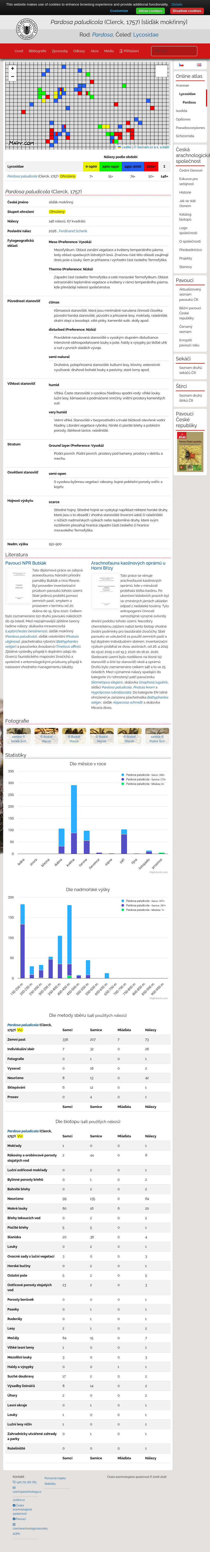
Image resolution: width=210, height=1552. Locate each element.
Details (177, 4)
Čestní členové (190, 170)
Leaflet (124, 147)
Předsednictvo (190, 250)
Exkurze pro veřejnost (188, 181)
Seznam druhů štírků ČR (190, 397)
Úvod (19, 51)
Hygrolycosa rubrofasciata (111, 692)
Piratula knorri (144, 687)
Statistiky (50, 1483)
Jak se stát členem (187, 203)
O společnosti (190, 241)
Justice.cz (19, 1499)
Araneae (182, 85)
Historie (185, 192)
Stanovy (185, 267)
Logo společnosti (188, 230)
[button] (23, 112)
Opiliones (183, 119)
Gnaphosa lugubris (153, 682)
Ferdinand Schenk (73, 231)
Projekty (185, 258)
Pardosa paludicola (21, 636)
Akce (95, 51)
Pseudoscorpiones (190, 128)
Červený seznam (185, 329)
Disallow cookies (187, 11)
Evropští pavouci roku (189, 342)
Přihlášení (131, 51)
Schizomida (185, 136)
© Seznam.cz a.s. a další (151, 147)
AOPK (16, 1533)
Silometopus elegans (107, 682)
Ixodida (181, 111)
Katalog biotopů (185, 216)
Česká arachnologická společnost (22, 1509)
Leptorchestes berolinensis (26, 631)
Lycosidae (146, 34)
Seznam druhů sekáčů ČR (190, 370)
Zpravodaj (60, 51)
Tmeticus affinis (68, 646)
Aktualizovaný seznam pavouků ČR (190, 294)
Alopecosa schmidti (128, 702)
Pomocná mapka (55, 1478)
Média (109, 51)
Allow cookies (150, 11)
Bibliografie (37, 51)
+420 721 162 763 (26, 1482)
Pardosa (189, 102)
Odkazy (79, 51)
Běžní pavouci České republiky (190, 313)
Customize (119, 11)
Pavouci (20, 1518)
